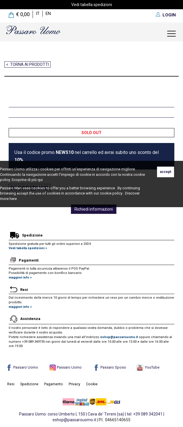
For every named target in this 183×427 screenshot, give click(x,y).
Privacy (74, 384)
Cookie (92, 384)
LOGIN (169, 15)
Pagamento (53, 384)
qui (40, 180)
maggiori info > (20, 277)
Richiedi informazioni (93, 209)
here (13, 199)
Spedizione (29, 384)
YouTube (148, 367)
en (48, 13)
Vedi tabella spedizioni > (28, 248)
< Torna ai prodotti (27, 64)
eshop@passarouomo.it (119, 337)
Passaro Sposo (109, 367)
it (38, 13)
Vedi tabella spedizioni (91, 4)
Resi (10, 384)
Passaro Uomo (22, 367)
